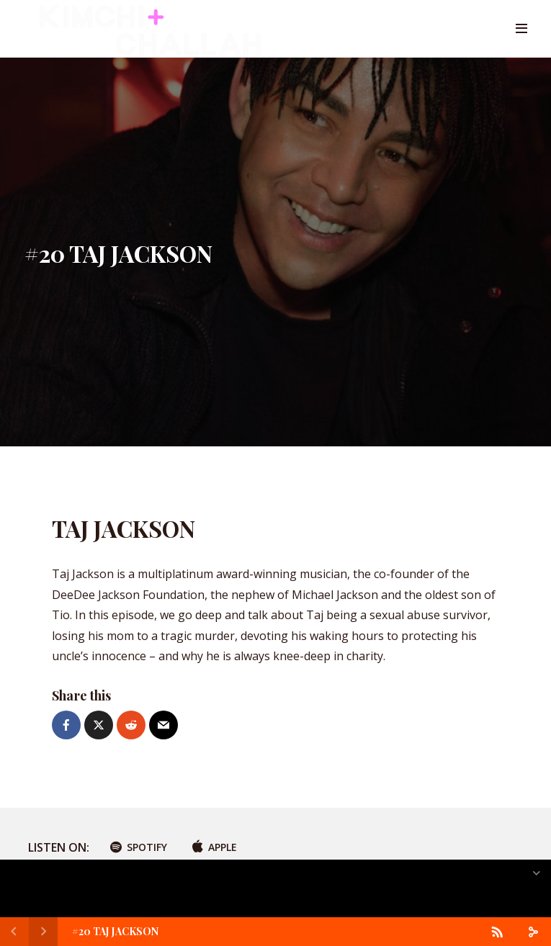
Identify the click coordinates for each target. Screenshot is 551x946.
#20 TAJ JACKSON (115, 931)
